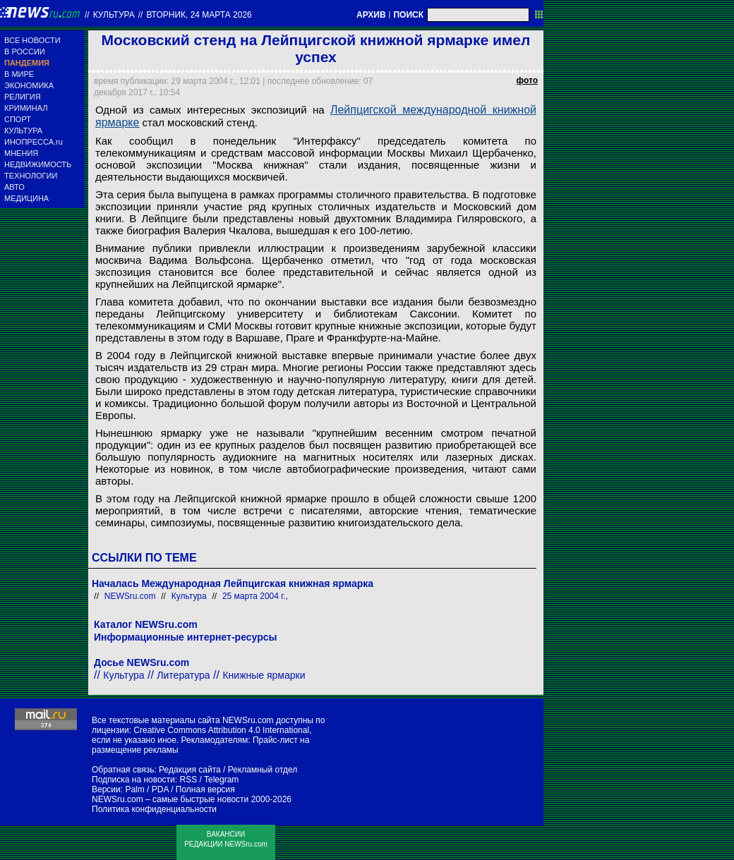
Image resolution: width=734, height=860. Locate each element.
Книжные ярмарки (263, 675)
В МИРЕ (19, 74)
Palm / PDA (146, 789)
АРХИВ (371, 15)
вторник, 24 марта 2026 (198, 15)
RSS (188, 780)
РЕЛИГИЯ (22, 96)
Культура (114, 15)
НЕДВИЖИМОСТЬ (37, 164)
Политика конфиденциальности (154, 809)
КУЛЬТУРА (23, 130)
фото (527, 80)
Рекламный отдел (263, 770)
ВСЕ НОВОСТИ (32, 40)
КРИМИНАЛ (25, 108)
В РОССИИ (24, 51)
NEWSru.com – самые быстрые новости (170, 799)
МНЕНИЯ (21, 153)
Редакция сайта (190, 770)
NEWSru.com (130, 596)
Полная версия (205, 789)
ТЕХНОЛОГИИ (30, 175)
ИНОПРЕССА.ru (33, 142)
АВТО (14, 187)
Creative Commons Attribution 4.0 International (221, 730)
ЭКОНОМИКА (29, 85)
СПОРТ (17, 119)
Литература (183, 675)
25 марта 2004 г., (255, 596)
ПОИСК (408, 15)
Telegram (221, 780)
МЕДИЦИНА (26, 198)
